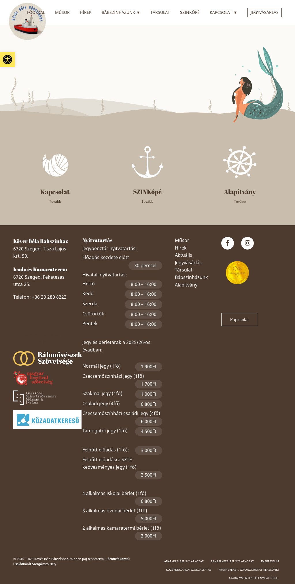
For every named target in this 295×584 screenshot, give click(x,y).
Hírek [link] (86, 12)
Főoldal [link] (36, 12)
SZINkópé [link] (190, 12)
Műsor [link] (62, 12)
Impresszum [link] (270, 561)
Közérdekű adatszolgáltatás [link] (188, 570)
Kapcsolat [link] (223, 11)
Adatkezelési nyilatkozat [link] (184, 561)
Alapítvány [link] (186, 285)
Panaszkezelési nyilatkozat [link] (232, 561)
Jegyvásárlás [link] (265, 12)
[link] (7, 59)
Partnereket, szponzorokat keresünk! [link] (248, 570)
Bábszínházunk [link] (121, 11)
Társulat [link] (160, 12)
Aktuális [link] (183, 255)
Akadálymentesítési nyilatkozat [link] (254, 578)
